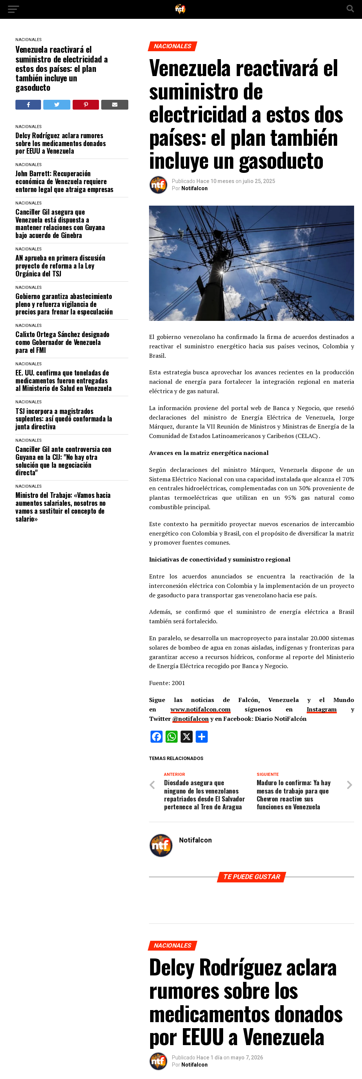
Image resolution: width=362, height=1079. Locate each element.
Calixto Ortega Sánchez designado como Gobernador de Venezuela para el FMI (62, 342)
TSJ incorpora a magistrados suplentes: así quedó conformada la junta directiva (63, 418)
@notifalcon (190, 718)
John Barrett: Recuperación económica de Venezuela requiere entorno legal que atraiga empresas (64, 181)
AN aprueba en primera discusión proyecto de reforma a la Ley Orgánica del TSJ (60, 265)
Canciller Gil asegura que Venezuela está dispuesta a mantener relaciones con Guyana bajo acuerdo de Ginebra (60, 223)
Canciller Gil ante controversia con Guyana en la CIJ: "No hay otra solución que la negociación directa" (63, 460)
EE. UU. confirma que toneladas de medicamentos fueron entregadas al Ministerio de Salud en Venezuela (63, 380)
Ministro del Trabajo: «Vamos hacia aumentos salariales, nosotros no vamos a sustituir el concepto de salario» (63, 506)
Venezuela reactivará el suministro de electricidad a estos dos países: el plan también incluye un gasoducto (61, 68)
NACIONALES (28, 39)
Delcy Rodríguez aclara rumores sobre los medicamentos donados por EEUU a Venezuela (60, 143)
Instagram (322, 709)
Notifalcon (194, 188)
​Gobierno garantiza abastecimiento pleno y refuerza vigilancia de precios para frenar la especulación (64, 304)
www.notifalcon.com (200, 709)
